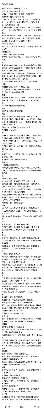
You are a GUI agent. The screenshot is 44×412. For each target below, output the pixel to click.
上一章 (7, 407)
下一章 (36, 407)
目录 (22, 407)
